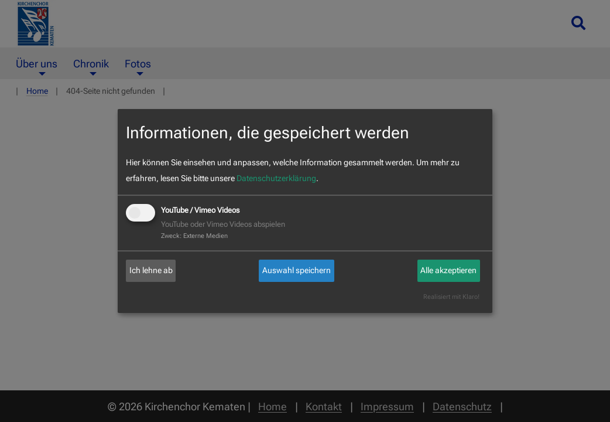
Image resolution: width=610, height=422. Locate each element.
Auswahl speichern (296, 270)
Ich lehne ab (151, 270)
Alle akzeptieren (448, 270)
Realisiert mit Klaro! (451, 297)
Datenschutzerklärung (276, 178)
